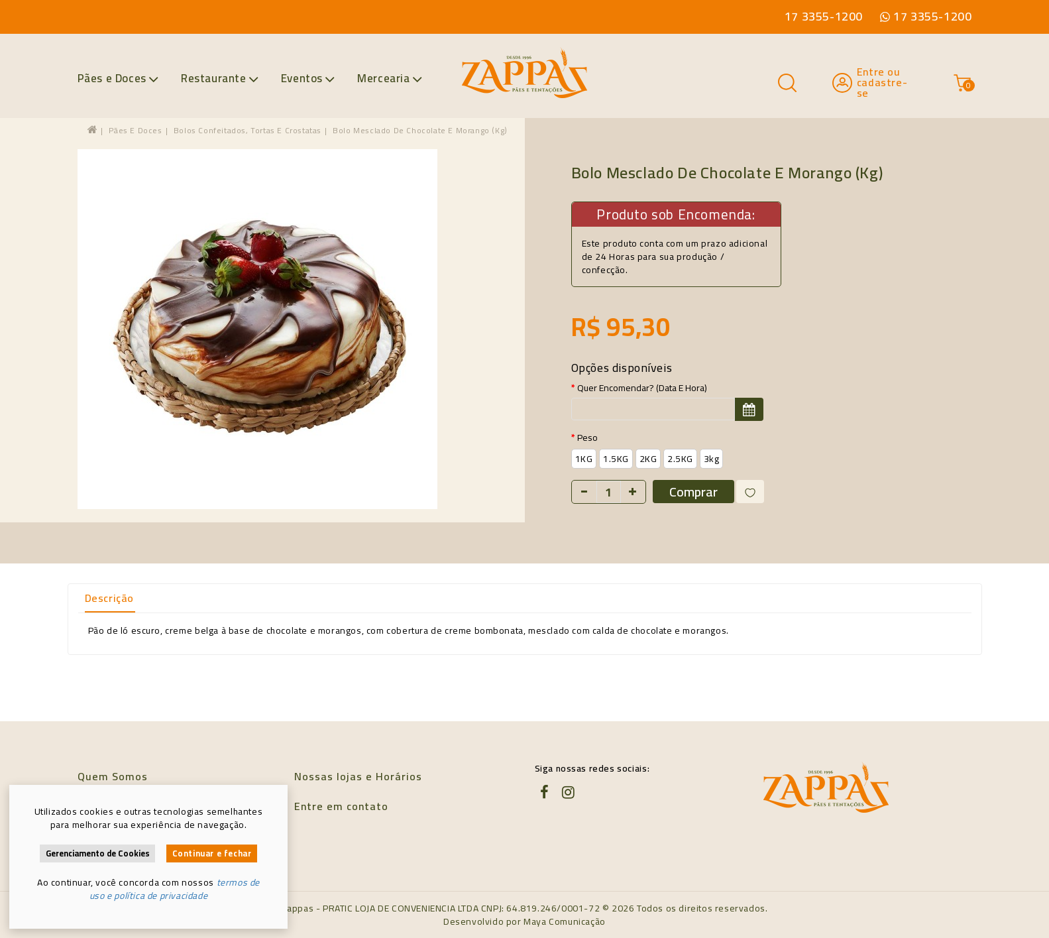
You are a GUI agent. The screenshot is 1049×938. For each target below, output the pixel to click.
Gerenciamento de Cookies (98, 853)
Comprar (693, 491)
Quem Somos (113, 776)
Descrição (109, 598)
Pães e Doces (118, 78)
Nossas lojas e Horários (358, 776)
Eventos (308, 78)
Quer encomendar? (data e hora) (642, 387)
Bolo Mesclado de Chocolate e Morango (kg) (420, 130)
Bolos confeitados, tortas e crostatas (247, 130)
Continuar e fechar (212, 853)
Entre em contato (341, 806)
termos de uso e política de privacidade (174, 889)
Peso (587, 437)
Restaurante (219, 78)
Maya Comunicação (565, 921)
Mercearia (389, 78)
